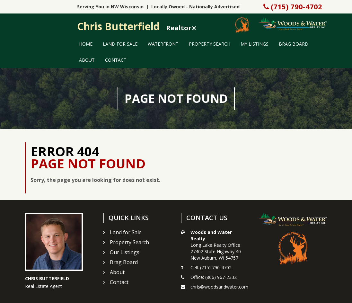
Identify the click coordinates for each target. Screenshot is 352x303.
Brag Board (293, 44)
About (87, 60)
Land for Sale (120, 44)
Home (85, 44)
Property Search (209, 44)
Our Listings (124, 252)
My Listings (254, 44)
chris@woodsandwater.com (219, 287)
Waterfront (163, 44)
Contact (116, 60)
